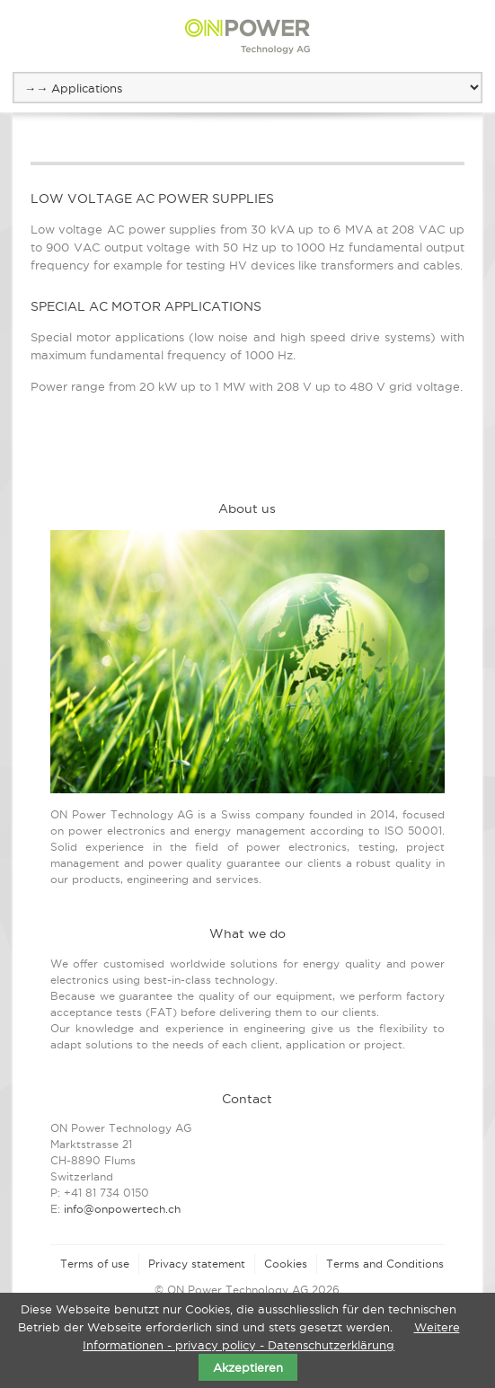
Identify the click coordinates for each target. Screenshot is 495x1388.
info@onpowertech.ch (122, 1209)
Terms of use (94, 1263)
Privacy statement (196, 1263)
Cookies (285, 1263)
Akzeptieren (248, 1367)
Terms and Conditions (385, 1263)
